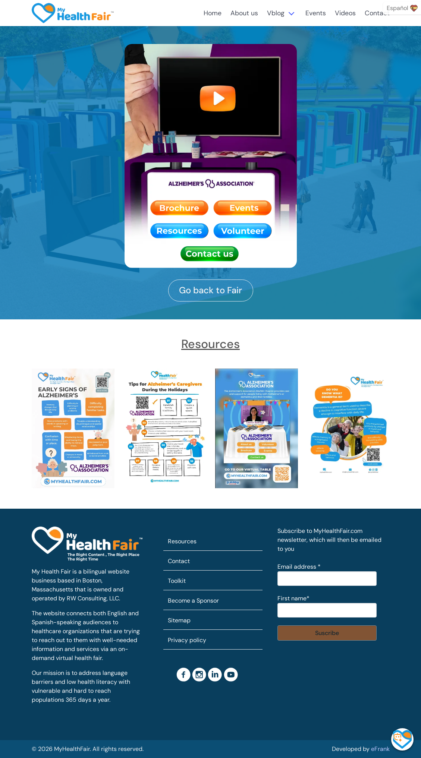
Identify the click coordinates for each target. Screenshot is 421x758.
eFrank (380, 749)
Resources (182, 541)
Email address (299, 567)
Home (213, 13)
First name (293, 598)
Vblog (276, 13)
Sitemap (179, 620)
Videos (345, 13)
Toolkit (177, 581)
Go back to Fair (210, 290)
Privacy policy (187, 640)
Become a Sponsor (193, 600)
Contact (377, 13)
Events (315, 13)
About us (244, 13)
